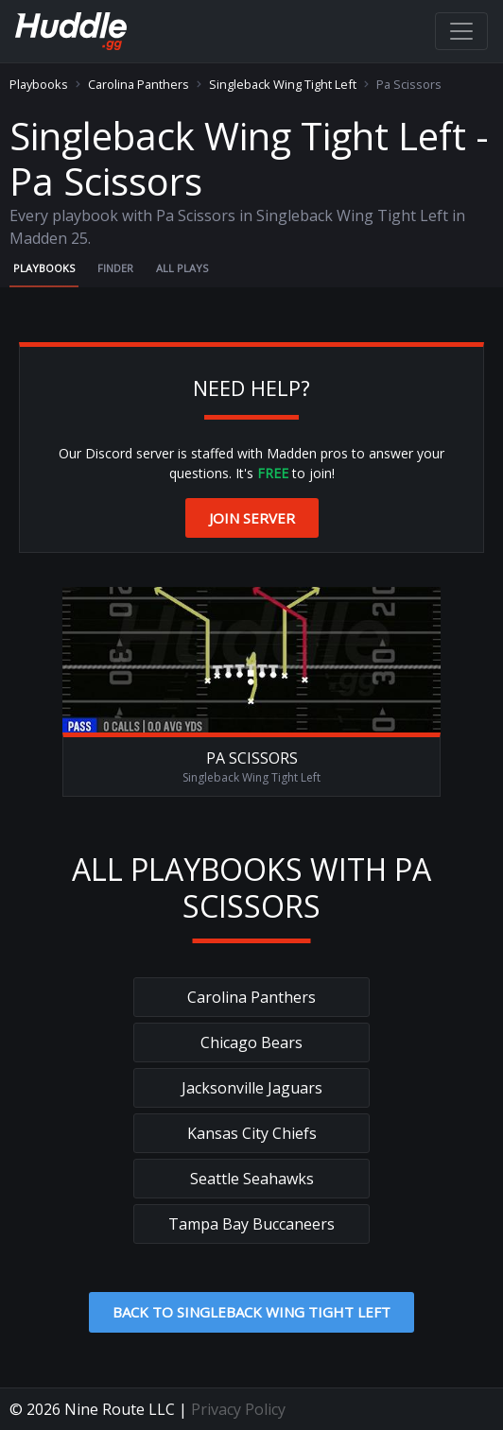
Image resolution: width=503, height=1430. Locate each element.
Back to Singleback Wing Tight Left (251, 1311)
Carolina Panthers (138, 84)
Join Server (252, 517)
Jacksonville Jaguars (252, 1087)
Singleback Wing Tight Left (282, 84)
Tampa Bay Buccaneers (251, 1224)
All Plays (182, 268)
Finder (115, 268)
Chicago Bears (251, 1042)
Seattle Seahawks (252, 1178)
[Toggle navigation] (461, 31)
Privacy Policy (238, 1409)
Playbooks (38, 84)
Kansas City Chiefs (252, 1133)
